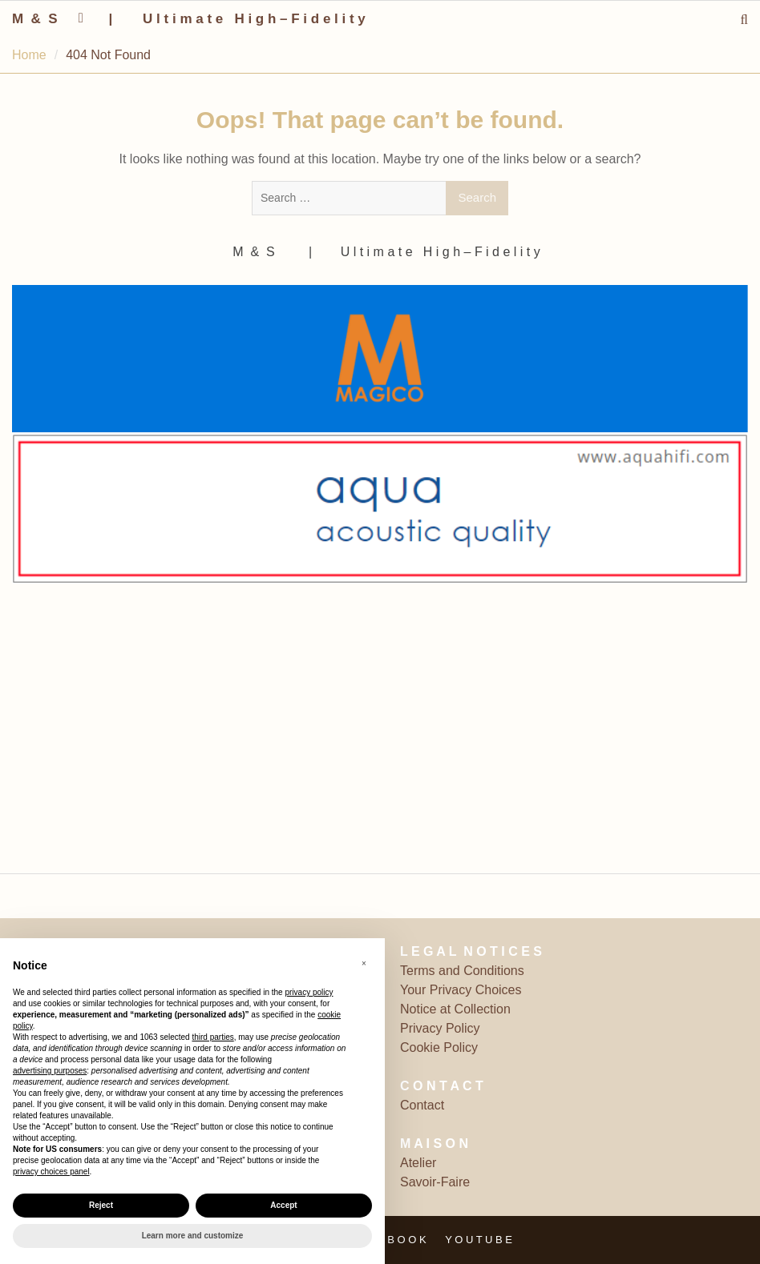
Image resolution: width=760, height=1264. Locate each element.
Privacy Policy (440, 1028)
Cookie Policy (439, 1047)
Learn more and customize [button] (193, 1235)
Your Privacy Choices (460, 990)
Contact (422, 1105)
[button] (364, 964)
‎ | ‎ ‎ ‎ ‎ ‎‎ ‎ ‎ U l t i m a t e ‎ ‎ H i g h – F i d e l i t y (235, 18)
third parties (212, 1037)
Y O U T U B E (478, 1240)
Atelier (418, 1163)
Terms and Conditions (462, 970)
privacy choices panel (51, 1171)
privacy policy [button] (309, 992)
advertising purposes (50, 1070)
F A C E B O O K (387, 1240)
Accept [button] (283, 1205)
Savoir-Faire (435, 1182)
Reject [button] (101, 1205)
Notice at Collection (455, 1009)
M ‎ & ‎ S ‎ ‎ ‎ (40, 18)
